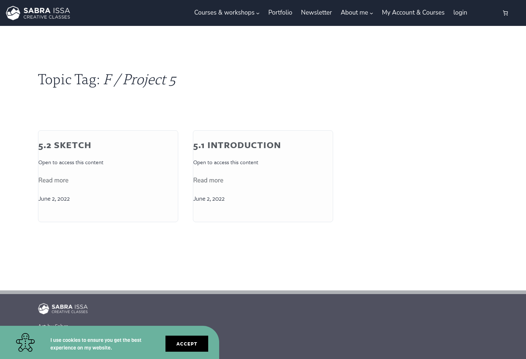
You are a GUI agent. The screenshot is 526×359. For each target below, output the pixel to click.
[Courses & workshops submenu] (258, 13)
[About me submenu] (371, 13)
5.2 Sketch (64, 145)
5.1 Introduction (237, 145)
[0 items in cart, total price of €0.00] (505, 13)
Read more (53, 180)
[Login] (480, 13)
